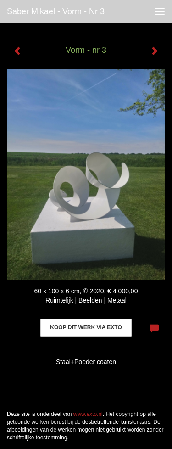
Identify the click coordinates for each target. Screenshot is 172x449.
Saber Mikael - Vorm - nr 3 (56, 11)
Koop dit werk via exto (86, 327)
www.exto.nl (88, 414)
